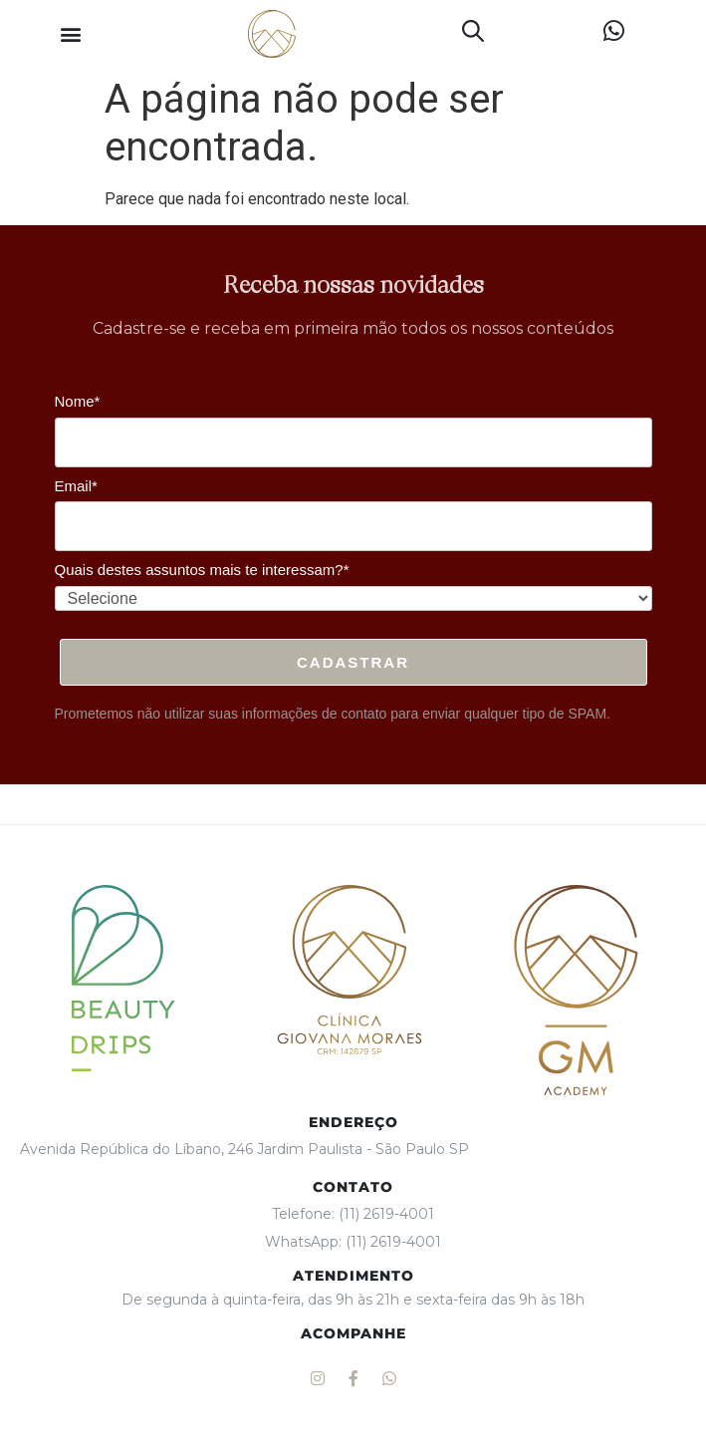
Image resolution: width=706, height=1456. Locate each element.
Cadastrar (353, 662)
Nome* (78, 401)
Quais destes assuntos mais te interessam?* (202, 569)
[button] (70, 34)
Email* (76, 485)
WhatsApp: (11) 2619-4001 (353, 1242)
